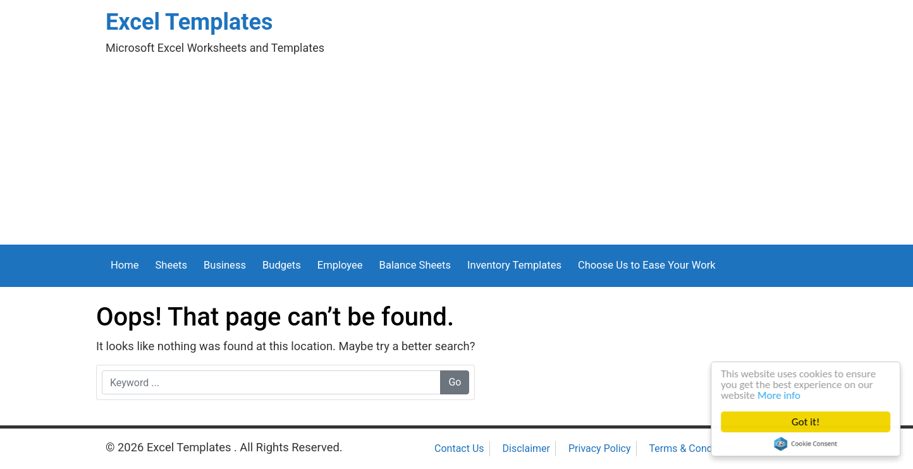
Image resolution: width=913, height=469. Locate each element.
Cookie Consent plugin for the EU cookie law (806, 444)
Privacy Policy (599, 448)
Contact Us (459, 448)
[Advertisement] (456, 149)
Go (454, 382)
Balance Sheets (415, 265)
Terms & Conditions (693, 448)
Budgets (281, 265)
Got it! (806, 422)
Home (125, 265)
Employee (340, 265)
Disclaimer (526, 448)
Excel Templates (189, 22)
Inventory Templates (514, 265)
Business (225, 265)
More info (779, 395)
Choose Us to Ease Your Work (647, 265)
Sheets (171, 265)
